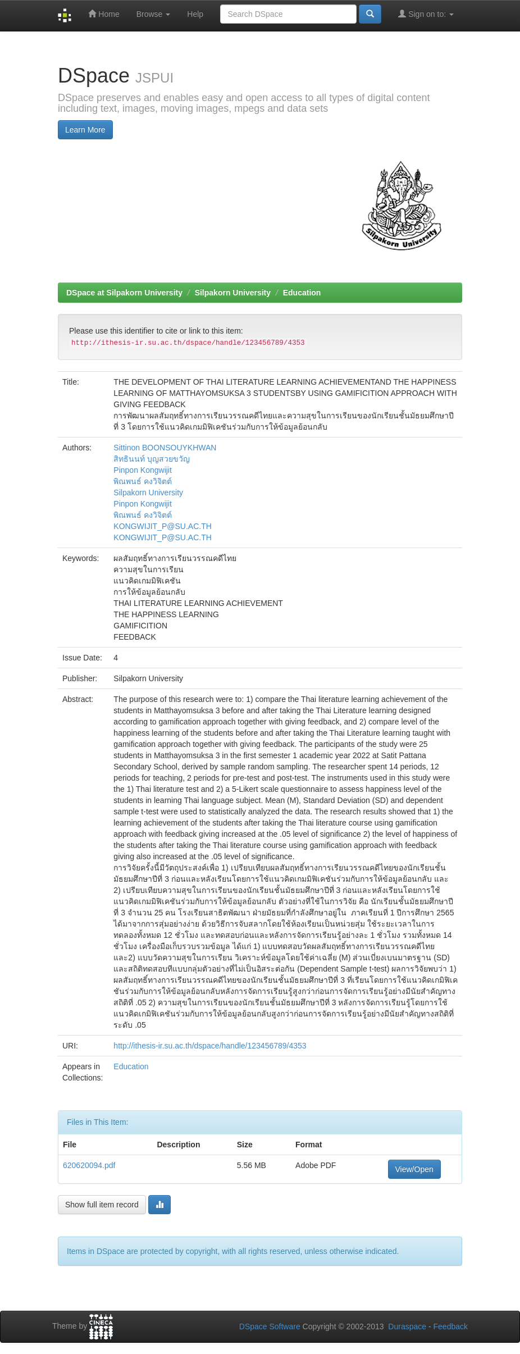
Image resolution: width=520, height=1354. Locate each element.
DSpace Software (269, 1326)
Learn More (85, 129)
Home (103, 14)
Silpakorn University (233, 292)
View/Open (414, 1169)
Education (302, 292)
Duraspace (407, 1326)
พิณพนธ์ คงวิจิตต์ (142, 481)
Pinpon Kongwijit (142, 470)
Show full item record (102, 1204)
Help (195, 14)
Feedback (451, 1326)
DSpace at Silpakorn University (124, 292)
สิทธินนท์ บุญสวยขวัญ (151, 458)
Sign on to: (426, 14)
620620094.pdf (89, 1165)
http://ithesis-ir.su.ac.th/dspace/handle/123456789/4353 (209, 1045)
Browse (153, 14)
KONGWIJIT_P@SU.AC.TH (162, 526)
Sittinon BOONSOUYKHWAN (164, 447)
